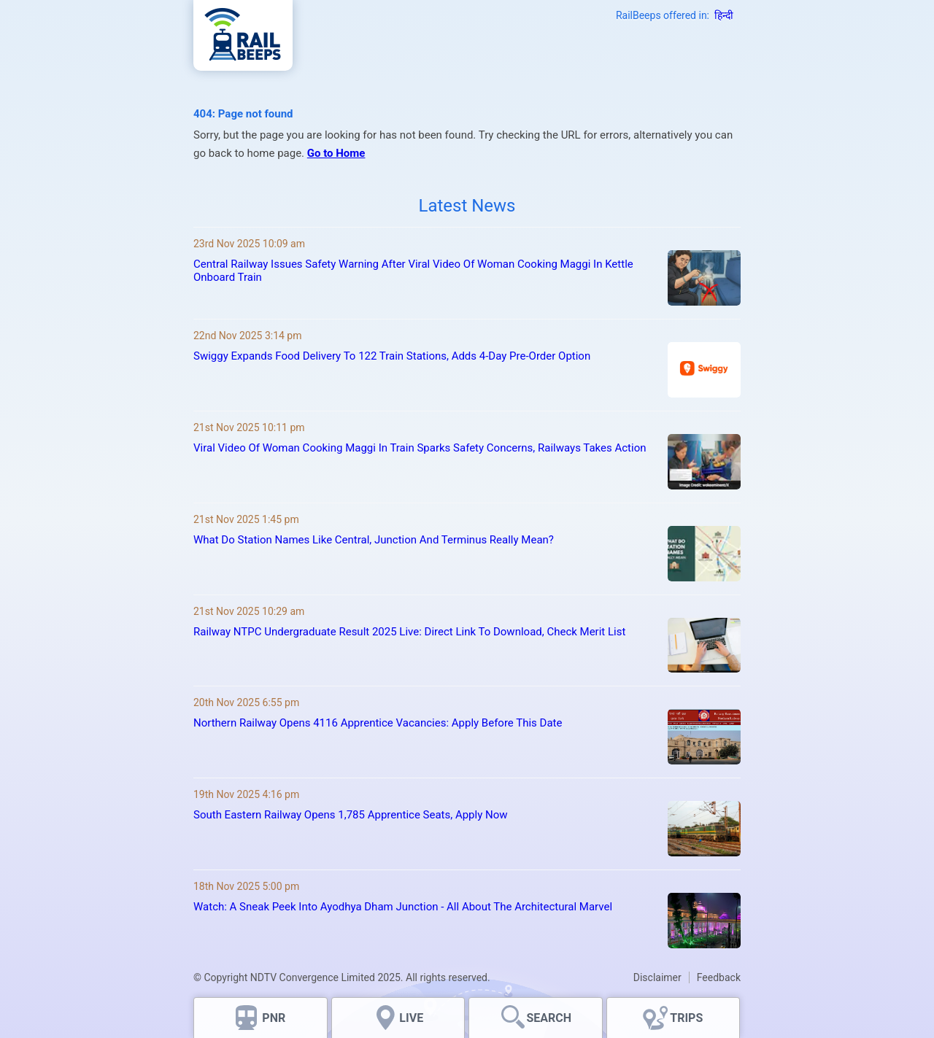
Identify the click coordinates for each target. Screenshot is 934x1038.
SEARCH (548, 1018)
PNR (273, 1018)
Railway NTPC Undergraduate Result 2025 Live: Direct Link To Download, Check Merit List (409, 631)
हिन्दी (723, 15)
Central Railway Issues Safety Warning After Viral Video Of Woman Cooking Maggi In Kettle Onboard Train (413, 270)
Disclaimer (657, 977)
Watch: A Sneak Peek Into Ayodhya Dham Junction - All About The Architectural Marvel (402, 906)
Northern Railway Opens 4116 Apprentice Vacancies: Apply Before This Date (377, 722)
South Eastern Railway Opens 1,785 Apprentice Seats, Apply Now (350, 814)
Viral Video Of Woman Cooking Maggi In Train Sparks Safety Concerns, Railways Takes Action (420, 447)
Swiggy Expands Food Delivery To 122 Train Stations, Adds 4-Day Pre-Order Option (391, 356)
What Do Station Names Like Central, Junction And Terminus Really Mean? (373, 539)
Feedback (719, 977)
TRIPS (686, 1018)
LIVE (411, 1018)
